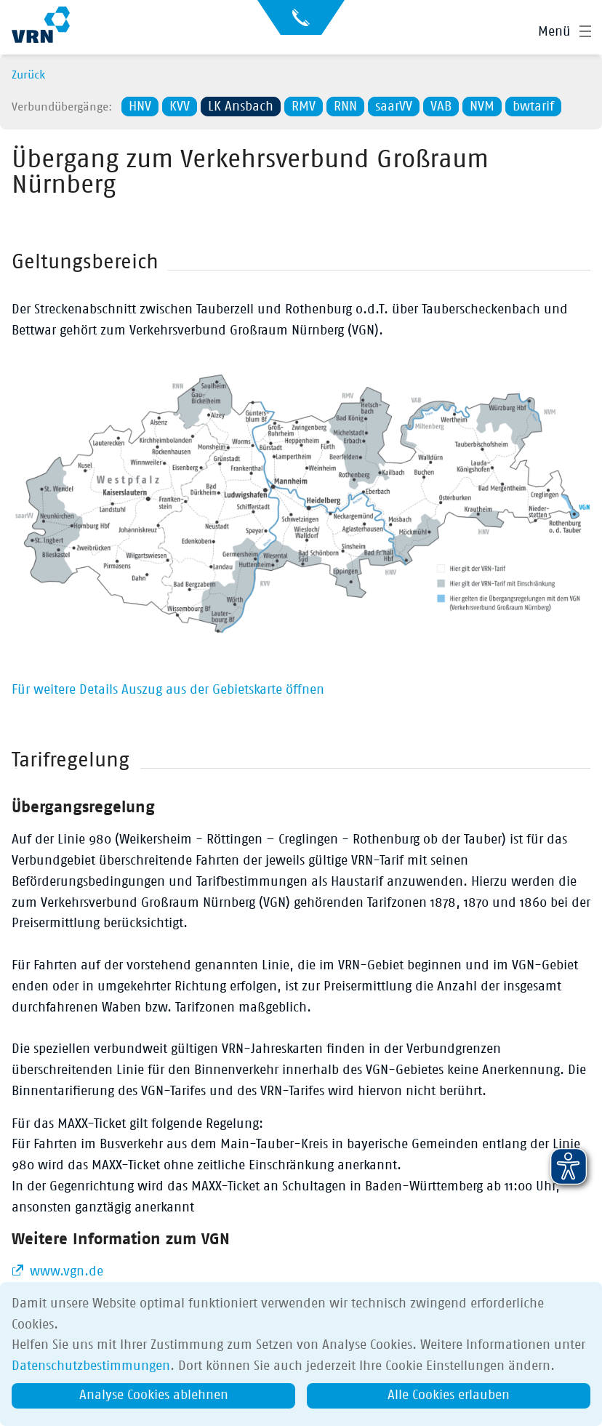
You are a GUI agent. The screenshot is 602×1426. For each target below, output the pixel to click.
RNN (345, 106)
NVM (482, 106)
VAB (441, 106)
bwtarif (533, 106)
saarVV (393, 106)
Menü (554, 32)
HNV (140, 106)
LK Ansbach (240, 106)
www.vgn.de (64, 1271)
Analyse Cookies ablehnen (153, 1395)
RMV (304, 106)
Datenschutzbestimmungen (91, 1366)
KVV (179, 106)
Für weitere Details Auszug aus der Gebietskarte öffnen (168, 690)
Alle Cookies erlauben (449, 1395)
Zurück (28, 75)
